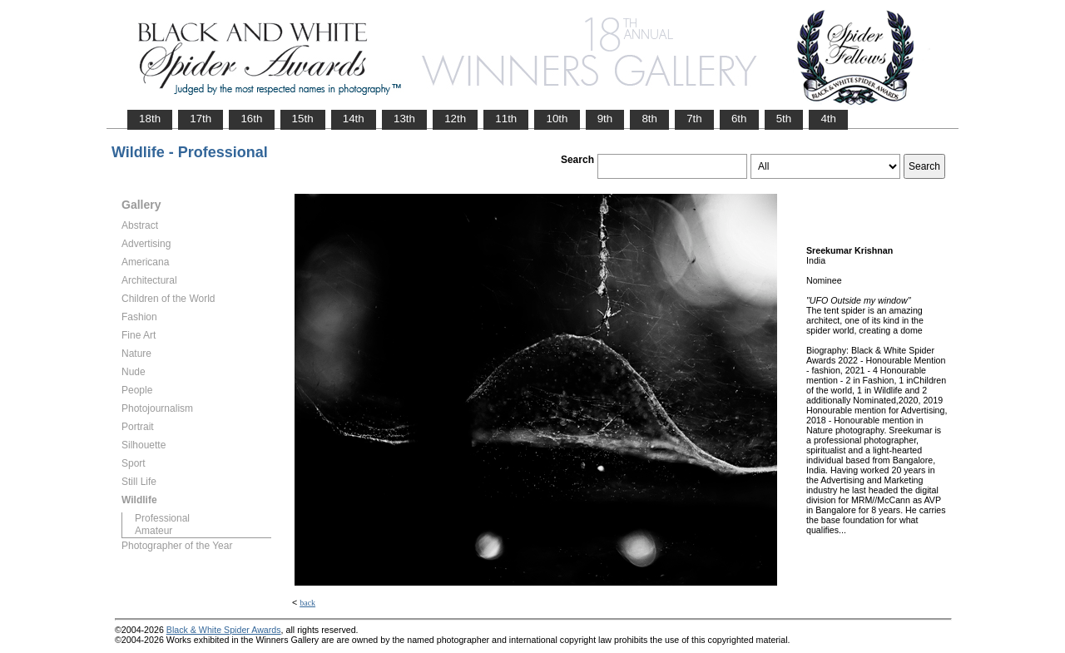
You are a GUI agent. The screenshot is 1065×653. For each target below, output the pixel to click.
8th (649, 118)
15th (303, 118)
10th (557, 118)
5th (784, 118)
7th (694, 118)
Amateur (153, 531)
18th (150, 118)
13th (404, 118)
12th (455, 118)
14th (354, 118)
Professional (162, 518)
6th (739, 118)
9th (605, 118)
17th (200, 118)
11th (506, 118)
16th (251, 118)
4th (828, 118)
